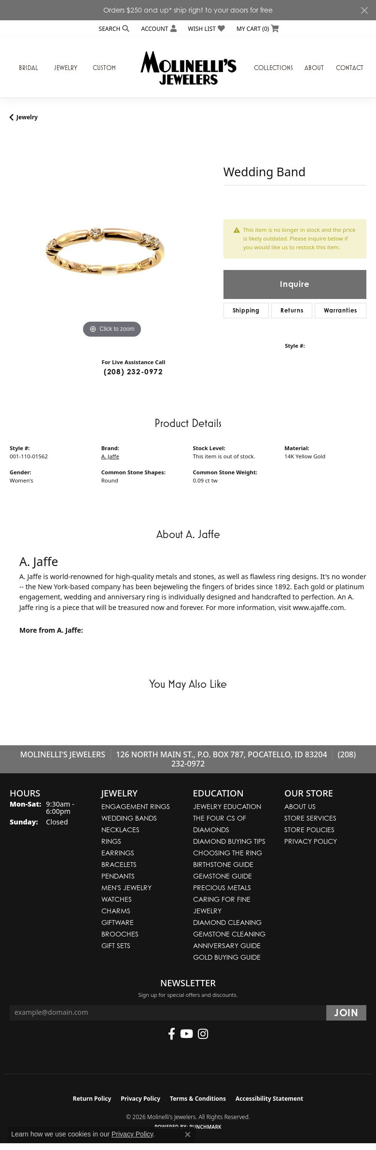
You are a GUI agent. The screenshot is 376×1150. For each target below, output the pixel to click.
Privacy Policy (310, 841)
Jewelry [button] (65, 67)
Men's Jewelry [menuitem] (126, 887)
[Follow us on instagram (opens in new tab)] (203, 1034)
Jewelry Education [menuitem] (227, 806)
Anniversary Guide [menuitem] (227, 945)
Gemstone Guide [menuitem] (222, 876)
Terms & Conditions (198, 1098)
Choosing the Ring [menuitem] (227, 853)
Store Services (310, 818)
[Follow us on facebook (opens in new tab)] (171, 1034)
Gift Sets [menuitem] (115, 945)
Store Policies (309, 829)
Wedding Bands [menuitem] (129, 818)
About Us (300, 806)
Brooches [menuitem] (120, 934)
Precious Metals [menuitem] (222, 887)
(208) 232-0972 (133, 371)
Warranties (340, 310)
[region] (112, 238)
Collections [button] (273, 67)
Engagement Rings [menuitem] (135, 806)
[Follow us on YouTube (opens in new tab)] (186, 1034)
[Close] (364, 10)
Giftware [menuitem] (117, 922)
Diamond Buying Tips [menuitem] (229, 841)
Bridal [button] (28, 67)
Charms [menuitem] (115, 911)
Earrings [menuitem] (117, 853)
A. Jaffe (110, 456)
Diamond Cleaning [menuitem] (227, 922)
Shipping (246, 310)
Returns (292, 310)
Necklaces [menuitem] (120, 829)
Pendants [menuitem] (118, 876)
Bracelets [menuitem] (119, 864)
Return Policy (92, 1098)
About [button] (314, 67)
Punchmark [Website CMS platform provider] (205, 1126)
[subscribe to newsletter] (346, 1013)
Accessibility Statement (269, 1098)
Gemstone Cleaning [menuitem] (229, 934)
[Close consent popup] (188, 1134)
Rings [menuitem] (111, 841)
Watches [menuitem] (116, 899)
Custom (104, 67)
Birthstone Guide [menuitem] (223, 864)
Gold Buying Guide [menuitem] (227, 957)
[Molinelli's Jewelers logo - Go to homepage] (188, 68)
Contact (349, 67)
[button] (113, 28)
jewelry (27, 117)
